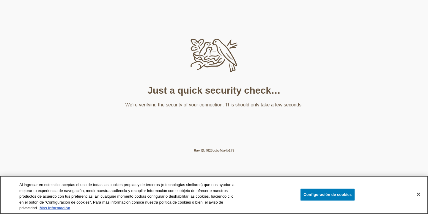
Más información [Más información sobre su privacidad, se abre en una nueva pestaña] (55, 208)
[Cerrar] (418, 194)
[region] (214, 195)
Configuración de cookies (327, 194)
